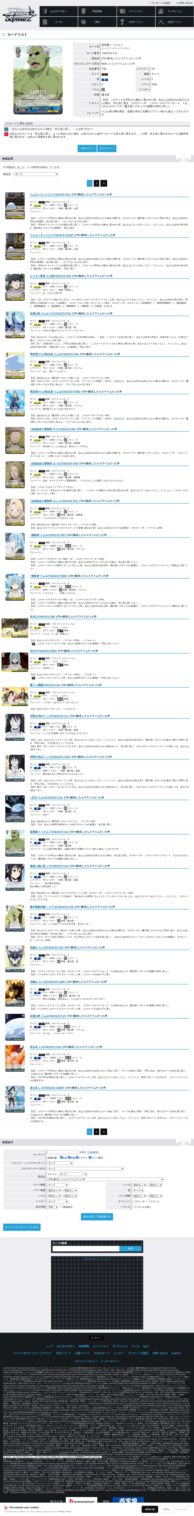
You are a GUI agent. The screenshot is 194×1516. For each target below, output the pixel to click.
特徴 (71, 1157)
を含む (66, 1152)
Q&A (97, 22)
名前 (63, 1157)
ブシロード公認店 (160, 3)
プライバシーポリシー (86, 1361)
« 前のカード (87, 148)
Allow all (150, 1509)
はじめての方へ (58, 11)
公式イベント (136, 22)
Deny (166, 1509)
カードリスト (136, 11)
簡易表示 (67, 1207)
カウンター (140, 1201)
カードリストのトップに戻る (21, 1227)
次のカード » (106, 148)
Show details (181, 1509)
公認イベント (175, 22)
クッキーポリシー (110, 1361)
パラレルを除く (142, 1207)
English (176, 1353)
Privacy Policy (64, 1511)
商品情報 (97, 11)
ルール (58, 22)
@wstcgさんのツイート (96, 1258)
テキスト (82, 1157)
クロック (154, 1201)
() (50, 194)
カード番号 (96, 1157)
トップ (49, 1346)
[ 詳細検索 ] (93, 1152)
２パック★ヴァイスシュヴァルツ (32, 1353)
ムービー (119, 1353)
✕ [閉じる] (189, 1506)
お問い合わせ (185, 3)
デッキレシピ (175, 11)
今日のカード (102, 1353)
